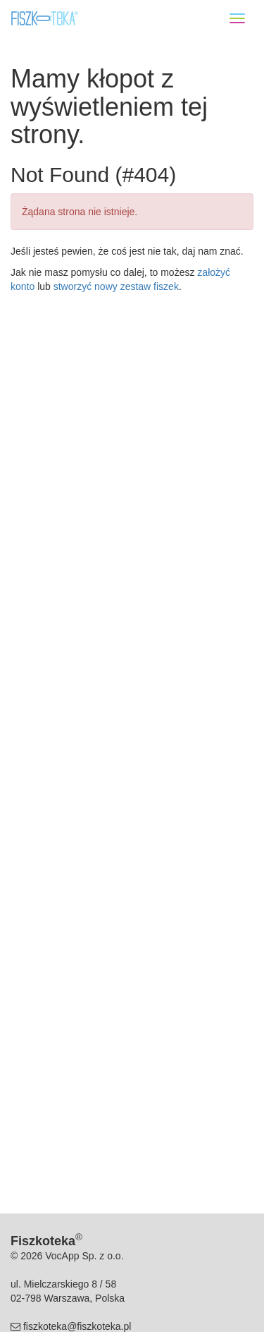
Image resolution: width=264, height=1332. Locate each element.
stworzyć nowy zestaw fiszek (116, 286)
